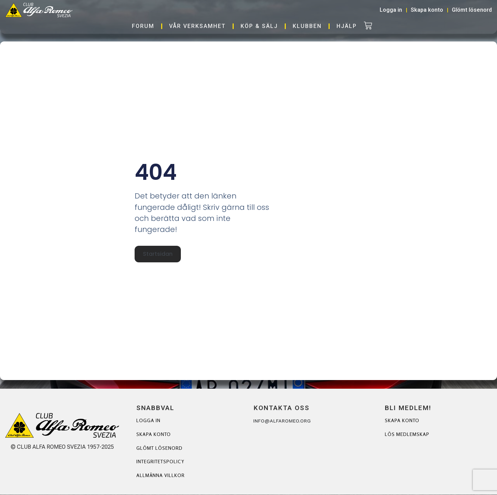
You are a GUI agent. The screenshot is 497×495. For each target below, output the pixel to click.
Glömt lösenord (159, 448)
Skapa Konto (402, 421)
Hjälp (347, 26)
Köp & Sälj (259, 26)
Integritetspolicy (160, 462)
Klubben (307, 26)
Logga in (148, 421)
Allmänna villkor (160, 476)
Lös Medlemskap (407, 434)
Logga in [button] (391, 10)
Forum (143, 26)
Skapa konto (153, 434)
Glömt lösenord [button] (472, 10)
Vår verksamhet (197, 26)
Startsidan (157, 255)
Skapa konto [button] (427, 10)
